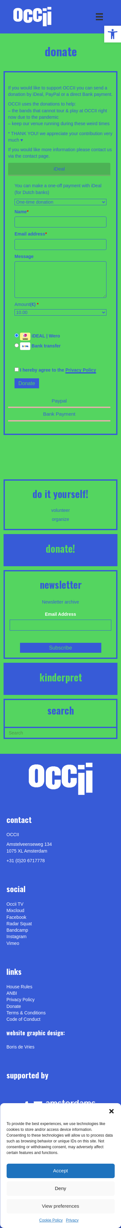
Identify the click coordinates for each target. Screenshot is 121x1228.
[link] (112, 34)
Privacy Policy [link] (81, 370)
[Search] (60, 732)
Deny (60, 1188)
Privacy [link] (72, 1220)
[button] (111, 1111)
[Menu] (99, 17)
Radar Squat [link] (19, 923)
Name (22, 211)
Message (24, 256)
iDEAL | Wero (37, 336)
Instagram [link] (16, 936)
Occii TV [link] (15, 904)
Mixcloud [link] (15, 910)
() (34, 304)
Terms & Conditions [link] (25, 1012)
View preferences (60, 1206)
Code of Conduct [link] (23, 1019)
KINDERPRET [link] (60, 677)
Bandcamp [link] (17, 930)
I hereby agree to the (55, 370)
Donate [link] (13, 1006)
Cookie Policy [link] (51, 1220)
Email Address (60, 614)
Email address (31, 233)
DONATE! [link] (60, 548)
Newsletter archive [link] (60, 602)
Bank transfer (38, 346)
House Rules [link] (19, 986)
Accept (60, 1170)
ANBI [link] (11, 993)
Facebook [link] (16, 917)
